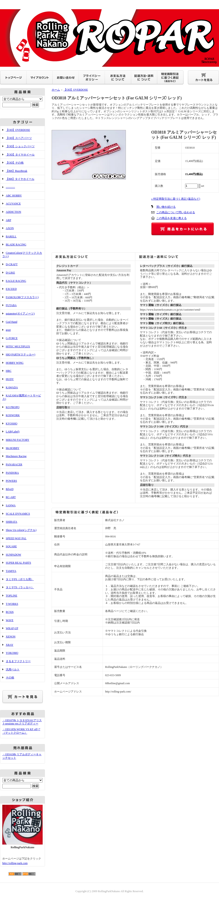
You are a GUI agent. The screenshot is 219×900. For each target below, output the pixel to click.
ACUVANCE (13, 203)
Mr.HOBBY (12, 448)
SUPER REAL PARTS (18, 562)
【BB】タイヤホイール (20, 179)
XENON (10, 636)
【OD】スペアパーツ (19, 138)
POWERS (11, 480)
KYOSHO (11, 423)
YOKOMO (12, 653)
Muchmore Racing (16, 456)
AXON (10, 228)
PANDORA (12, 472)
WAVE (9, 620)
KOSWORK (13, 415)
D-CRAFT (12, 264)
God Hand (11, 321)
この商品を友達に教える (171, 218)
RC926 (10, 612)
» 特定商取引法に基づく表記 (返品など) (175, 198)
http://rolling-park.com (15, 863)
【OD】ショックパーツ (20, 146)
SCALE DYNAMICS (18, 513)
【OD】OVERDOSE (18, 130)
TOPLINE (11, 595)
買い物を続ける (166, 206)
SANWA (11, 505)
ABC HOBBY (14, 195)
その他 (10, 677)
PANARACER (14, 464)
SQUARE (11, 546)
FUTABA (11, 305)
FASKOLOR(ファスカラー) (22, 297)
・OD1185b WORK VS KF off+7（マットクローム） (21, 731)
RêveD (9, 489)
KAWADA (12, 387)
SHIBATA (11, 521)
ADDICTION (13, 211)
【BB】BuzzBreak (16, 171)
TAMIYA (11, 571)
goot (8, 330)
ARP (8, 220)
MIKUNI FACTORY (17, 439)
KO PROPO (12, 407)
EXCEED (11, 289)
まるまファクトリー (18, 661)
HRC (9, 370)
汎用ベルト (13, 669)
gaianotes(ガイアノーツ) (20, 313)
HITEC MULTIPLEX (18, 346)
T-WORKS (12, 604)
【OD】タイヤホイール (20, 154)
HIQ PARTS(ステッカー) (20, 354)
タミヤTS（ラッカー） (20, 587)
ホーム (56, 89)
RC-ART (11, 497)
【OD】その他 (15, 162)
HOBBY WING (15, 362)
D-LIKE (10, 272)
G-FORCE (12, 338)
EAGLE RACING (16, 281)
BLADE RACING (16, 244)
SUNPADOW (13, 554)
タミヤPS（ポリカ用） (20, 579)
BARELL (11, 236)
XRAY (9, 644)
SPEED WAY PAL (16, 538)
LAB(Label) (12, 431)
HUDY (10, 379)
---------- (10, 187)
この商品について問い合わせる (175, 212)
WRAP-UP (12, 628)
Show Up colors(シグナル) (21, 530)
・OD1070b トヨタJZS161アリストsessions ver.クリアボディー (22, 722)
